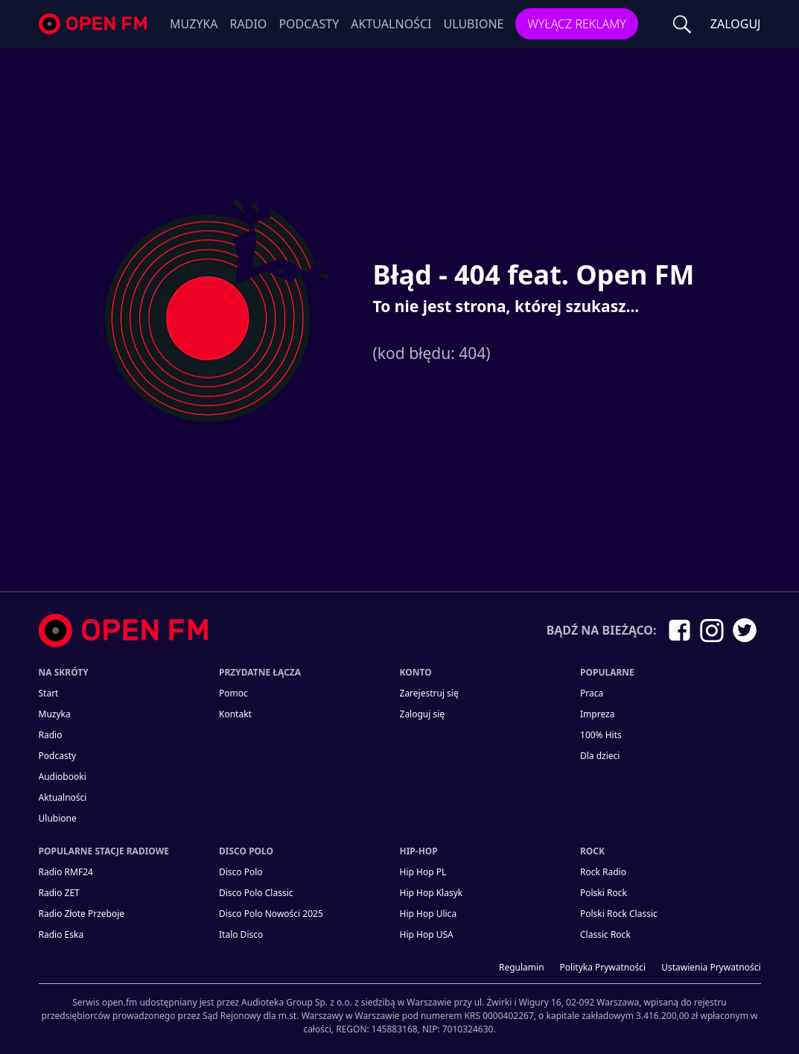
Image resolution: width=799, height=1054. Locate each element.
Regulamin (521, 967)
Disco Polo (241, 872)
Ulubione (473, 24)
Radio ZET (59, 892)
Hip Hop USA (426, 934)
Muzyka (194, 24)
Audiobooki (62, 776)
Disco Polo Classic (256, 892)
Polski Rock (603, 892)
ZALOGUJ (735, 24)
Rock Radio (603, 872)
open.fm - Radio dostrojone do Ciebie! (94, 24)
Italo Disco (241, 934)
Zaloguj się (422, 714)
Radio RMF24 (66, 872)
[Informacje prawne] (400, 1009)
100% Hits (601, 734)
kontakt (235, 714)
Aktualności (391, 24)
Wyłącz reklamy (576, 24)
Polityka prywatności (603, 967)
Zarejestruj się (429, 693)
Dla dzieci (600, 755)
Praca (591, 693)
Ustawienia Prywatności (710, 967)
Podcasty (308, 24)
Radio (248, 24)
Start (49, 693)
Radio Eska (61, 934)
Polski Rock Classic (619, 913)
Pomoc (233, 693)
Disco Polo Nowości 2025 (271, 913)
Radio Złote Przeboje (82, 913)
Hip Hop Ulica (428, 913)
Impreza (597, 714)
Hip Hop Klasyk (431, 892)
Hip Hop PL (423, 872)
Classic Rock (605, 934)
